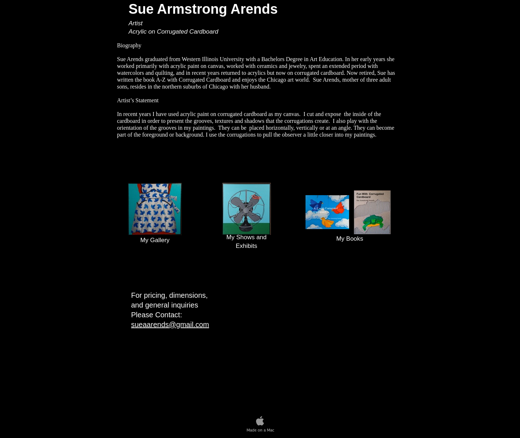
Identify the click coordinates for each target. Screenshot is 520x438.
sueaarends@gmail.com (170, 324)
